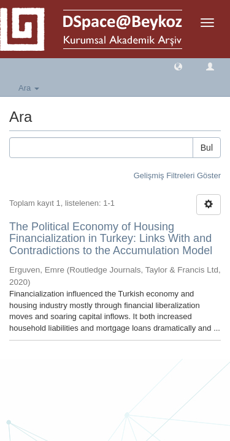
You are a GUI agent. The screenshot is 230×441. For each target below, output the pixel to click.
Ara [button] (28, 87)
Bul (207, 148)
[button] (178, 66)
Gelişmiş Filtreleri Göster (177, 175)
